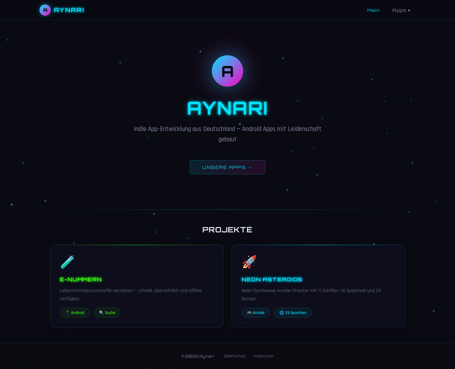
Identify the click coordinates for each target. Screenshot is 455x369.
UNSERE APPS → (227, 167)
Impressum (264, 356)
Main (373, 10)
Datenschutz (235, 356)
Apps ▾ (401, 10)
